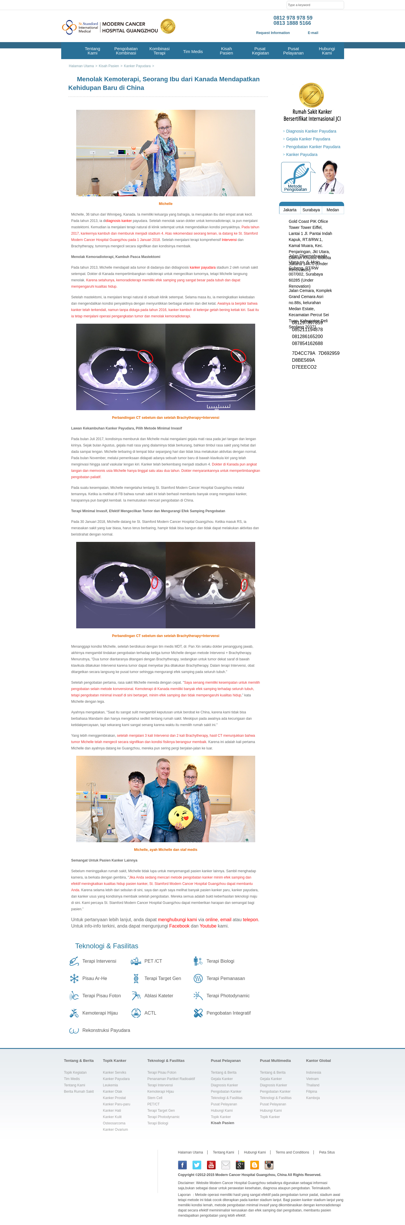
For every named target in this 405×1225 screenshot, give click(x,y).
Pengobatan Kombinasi (126, 50)
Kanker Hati (112, 1111)
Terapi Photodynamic (228, 995)
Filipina (311, 1092)
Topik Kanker (114, 1060)
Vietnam (312, 1079)
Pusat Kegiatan (260, 50)
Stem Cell (155, 1098)
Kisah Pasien (226, 50)
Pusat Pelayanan (293, 50)
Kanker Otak (112, 1092)
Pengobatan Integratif (229, 1013)
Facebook (179, 926)
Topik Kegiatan (75, 1073)
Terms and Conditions (292, 1152)
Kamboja (313, 1098)
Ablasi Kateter (159, 995)
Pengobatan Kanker (226, 1092)
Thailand (313, 1085)
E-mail (313, 33)
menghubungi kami (177, 919)
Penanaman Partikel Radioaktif (171, 1079)
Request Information (273, 33)
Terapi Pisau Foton (102, 995)
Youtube (208, 926)
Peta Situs (327, 1152)
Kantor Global (318, 1060)
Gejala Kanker (222, 1079)
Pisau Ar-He (95, 978)
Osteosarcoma (114, 1123)
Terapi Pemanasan (226, 978)
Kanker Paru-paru (116, 1104)
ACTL (150, 1013)
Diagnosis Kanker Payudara (311, 131)
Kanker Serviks (114, 1073)
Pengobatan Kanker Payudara (313, 146)
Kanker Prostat (114, 1098)
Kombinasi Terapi (159, 50)
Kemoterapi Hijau (100, 1013)
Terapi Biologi (220, 961)
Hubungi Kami (327, 50)
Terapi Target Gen (163, 978)
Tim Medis (193, 51)
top (337, 1045)
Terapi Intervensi (99, 961)
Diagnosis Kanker (224, 1085)
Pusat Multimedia (275, 1060)
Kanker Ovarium (115, 1130)
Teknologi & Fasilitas (107, 946)
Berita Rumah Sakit (79, 1092)
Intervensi (229, 240)
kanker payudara (202, 267)
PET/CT (154, 1104)
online (212, 919)
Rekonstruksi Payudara (106, 1030)
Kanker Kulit (112, 1117)
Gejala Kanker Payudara (308, 139)
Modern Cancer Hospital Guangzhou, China (251, 1175)
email (225, 919)
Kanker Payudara (302, 154)
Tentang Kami (92, 50)
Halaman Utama (190, 1152)
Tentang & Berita (79, 1060)
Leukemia (110, 1085)
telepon (250, 919)
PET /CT (153, 961)
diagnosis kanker (119, 221)
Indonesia (313, 1073)
